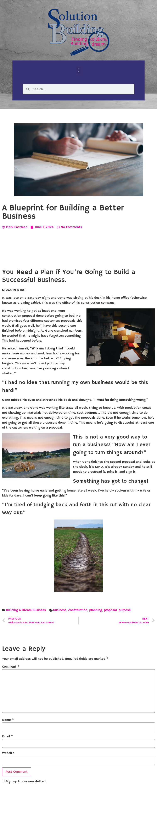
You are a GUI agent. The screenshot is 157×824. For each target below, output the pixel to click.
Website (8, 753)
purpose (125, 610)
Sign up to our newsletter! (26, 781)
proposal (110, 610)
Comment (10, 666)
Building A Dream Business (26, 610)
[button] (78, 70)
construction (77, 610)
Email (7, 736)
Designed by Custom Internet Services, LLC (106, 817)
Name (8, 720)
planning (95, 610)
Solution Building (58, 817)
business (59, 610)
